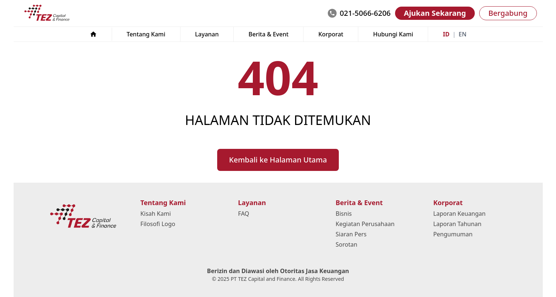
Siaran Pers (351, 234)
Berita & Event (268, 34)
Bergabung (508, 13)
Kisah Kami (155, 214)
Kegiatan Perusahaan (365, 224)
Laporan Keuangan (459, 214)
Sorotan (346, 244)
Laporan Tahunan (457, 224)
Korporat (330, 34)
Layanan (207, 34)
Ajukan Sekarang (435, 13)
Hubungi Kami (393, 34)
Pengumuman (453, 234)
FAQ (243, 214)
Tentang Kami (146, 34)
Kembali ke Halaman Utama (278, 160)
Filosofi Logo (157, 224)
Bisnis (344, 214)
